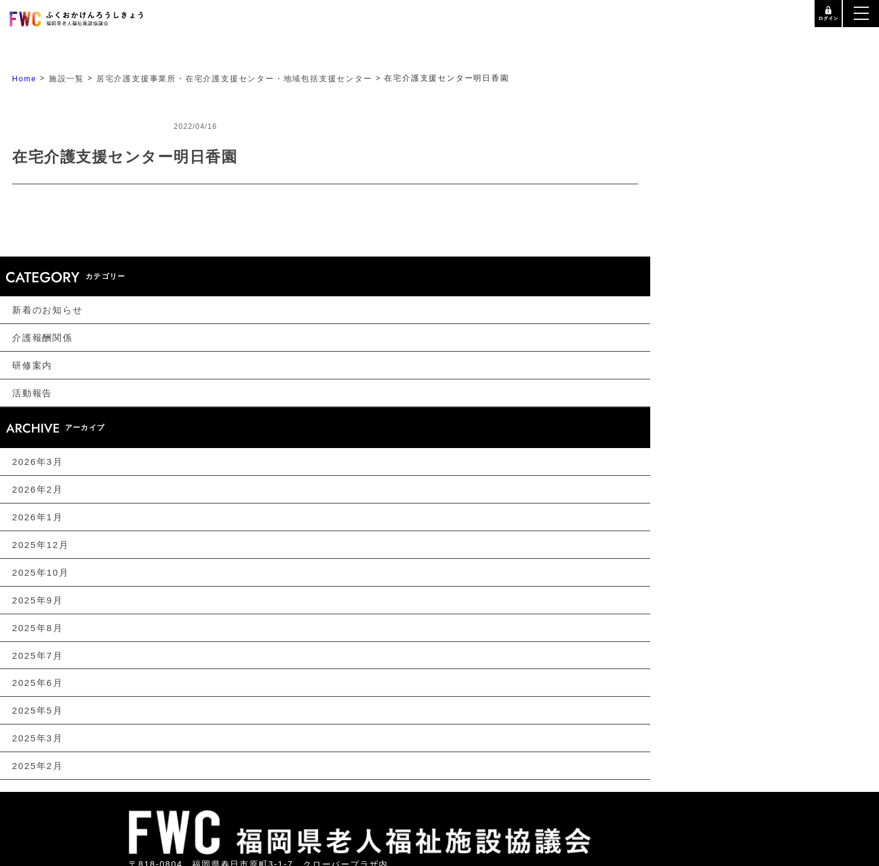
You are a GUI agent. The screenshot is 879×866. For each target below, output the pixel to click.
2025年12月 (40, 545)
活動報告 (32, 393)
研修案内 (32, 365)
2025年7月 (37, 655)
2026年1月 (37, 517)
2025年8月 (37, 628)
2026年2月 (37, 489)
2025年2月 (37, 766)
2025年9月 (37, 600)
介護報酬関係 (42, 337)
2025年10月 (40, 572)
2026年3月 (37, 461)
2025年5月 (37, 711)
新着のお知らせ (47, 310)
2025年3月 (37, 739)
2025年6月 (37, 683)
